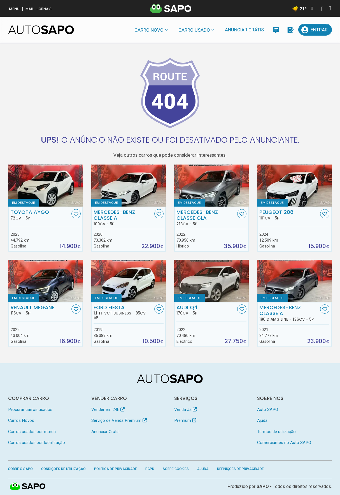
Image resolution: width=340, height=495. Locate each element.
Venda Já (185, 409)
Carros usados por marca (32, 431)
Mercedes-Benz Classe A (123, 217)
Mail (29, 9)
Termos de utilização (276, 431)
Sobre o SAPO (20, 469)
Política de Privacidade (115, 469)
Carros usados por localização (36, 442)
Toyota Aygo (40, 214)
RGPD (149, 469)
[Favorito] (76, 213)
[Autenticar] (322, 9)
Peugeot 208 (289, 214)
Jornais (44, 9)
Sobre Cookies (176, 469)
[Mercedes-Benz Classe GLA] (211, 186)
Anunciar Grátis (244, 30)
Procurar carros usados (30, 409)
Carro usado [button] (194, 30)
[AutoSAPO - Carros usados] (41, 30)
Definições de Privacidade (240, 469)
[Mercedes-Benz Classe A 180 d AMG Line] (294, 281)
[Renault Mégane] (45, 281)
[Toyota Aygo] (45, 186)
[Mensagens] (276, 30)
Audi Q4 (206, 310)
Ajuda (262, 420)
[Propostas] (290, 30)
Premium (185, 420)
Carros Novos (21, 420)
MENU (14, 9)
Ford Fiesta (123, 312)
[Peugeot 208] (294, 186)
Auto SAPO (267, 409)
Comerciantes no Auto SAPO (284, 442)
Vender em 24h (108, 409)
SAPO (263, 486)
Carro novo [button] (149, 30)
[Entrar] (315, 30)
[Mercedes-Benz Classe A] (128, 186)
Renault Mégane (40, 310)
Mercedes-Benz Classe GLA (206, 217)
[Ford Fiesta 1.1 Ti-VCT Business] (128, 281)
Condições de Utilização (63, 469)
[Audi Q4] (211, 281)
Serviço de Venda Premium (119, 420)
